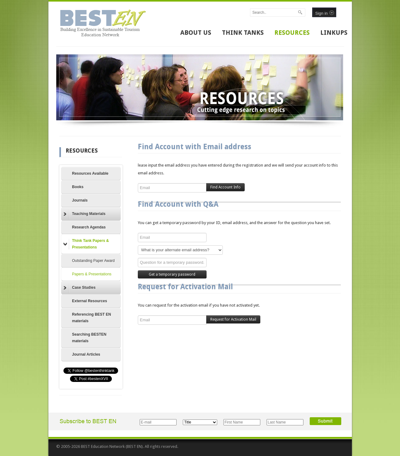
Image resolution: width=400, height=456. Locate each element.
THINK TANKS (243, 32)
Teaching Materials (84, 214)
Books (78, 187)
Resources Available (90, 173)
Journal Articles (86, 354)
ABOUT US (195, 32)
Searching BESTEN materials (89, 337)
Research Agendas (89, 227)
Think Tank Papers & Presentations (86, 243)
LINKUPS (334, 32)
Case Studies (79, 288)
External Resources (89, 301)
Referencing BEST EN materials (91, 317)
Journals (80, 200)
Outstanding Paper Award (93, 260)
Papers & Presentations (92, 274)
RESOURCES (292, 32)
